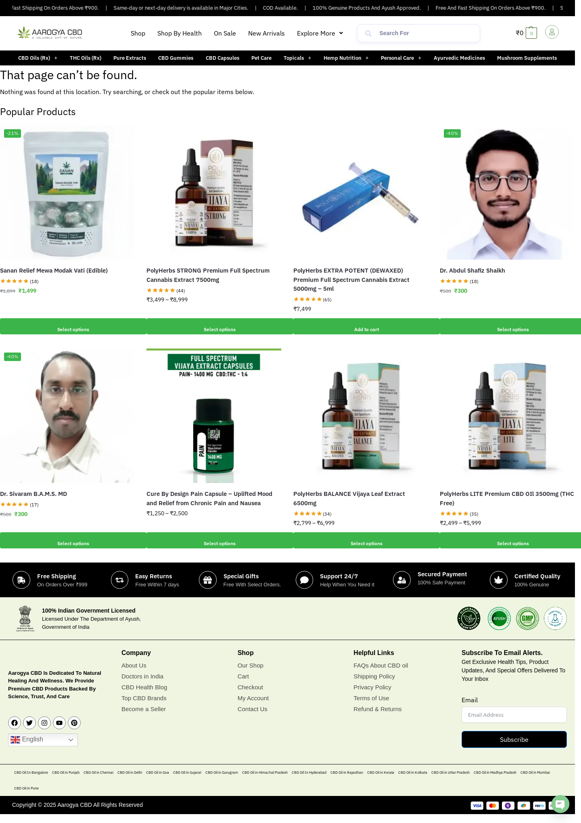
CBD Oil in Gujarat (187, 781)
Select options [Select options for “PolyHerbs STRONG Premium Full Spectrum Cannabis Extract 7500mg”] (213, 326)
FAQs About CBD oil (380, 674)
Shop (138, 33)
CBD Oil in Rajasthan (346, 781)
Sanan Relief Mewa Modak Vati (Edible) (54, 270)
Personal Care (401, 58)
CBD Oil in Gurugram (221, 781)
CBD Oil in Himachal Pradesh (265, 781)
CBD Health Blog (144, 696)
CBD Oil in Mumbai (535, 781)
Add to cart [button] (360, 326)
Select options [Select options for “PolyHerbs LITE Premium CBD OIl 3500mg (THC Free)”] (507, 540)
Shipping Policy (374, 685)
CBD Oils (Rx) (37, 58)
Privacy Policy (372, 696)
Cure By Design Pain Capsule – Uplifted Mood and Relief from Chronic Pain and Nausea (209, 498)
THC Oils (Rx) (85, 58)
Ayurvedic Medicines (459, 58)
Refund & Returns (377, 717)
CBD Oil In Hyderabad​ (309, 781)
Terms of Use (371, 706)
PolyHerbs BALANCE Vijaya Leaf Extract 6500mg (349, 498)
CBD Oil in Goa (157, 781)
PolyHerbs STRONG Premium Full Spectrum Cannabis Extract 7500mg (208, 275)
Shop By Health (179, 33)
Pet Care (261, 58)
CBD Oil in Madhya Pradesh (495, 781)
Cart (243, 685)
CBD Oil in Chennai (98, 781)
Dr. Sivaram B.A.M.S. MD (33, 494)
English (26, 749)
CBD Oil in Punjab (65, 781)
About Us (133, 674)
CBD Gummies (175, 58)
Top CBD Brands (144, 706)
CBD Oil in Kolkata (412, 781)
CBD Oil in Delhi (129, 781)
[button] (320, 33)
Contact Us (253, 717)
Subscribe (514, 748)
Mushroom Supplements (527, 58)
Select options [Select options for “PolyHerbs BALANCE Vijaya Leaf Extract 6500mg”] (360, 540)
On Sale (225, 33)
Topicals (297, 58)
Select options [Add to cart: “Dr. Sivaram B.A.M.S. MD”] (67, 540)
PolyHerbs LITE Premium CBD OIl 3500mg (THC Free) (507, 498)
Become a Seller (143, 717)
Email (470, 709)
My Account (253, 706)
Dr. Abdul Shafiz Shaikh (472, 270)
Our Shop (250, 674)
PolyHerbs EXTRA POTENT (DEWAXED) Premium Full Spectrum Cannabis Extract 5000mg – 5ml (351, 279)
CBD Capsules (222, 58)
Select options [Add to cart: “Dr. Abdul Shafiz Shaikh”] (507, 326)
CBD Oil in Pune (26, 797)
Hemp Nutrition (346, 58)
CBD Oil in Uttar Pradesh (450, 781)
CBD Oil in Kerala (380, 781)
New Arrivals (266, 33)
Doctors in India (142, 685)
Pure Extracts (129, 58)
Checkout (250, 696)
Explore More (320, 33)
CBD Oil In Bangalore (31, 781)
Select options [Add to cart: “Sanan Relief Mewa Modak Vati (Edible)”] (67, 326)
